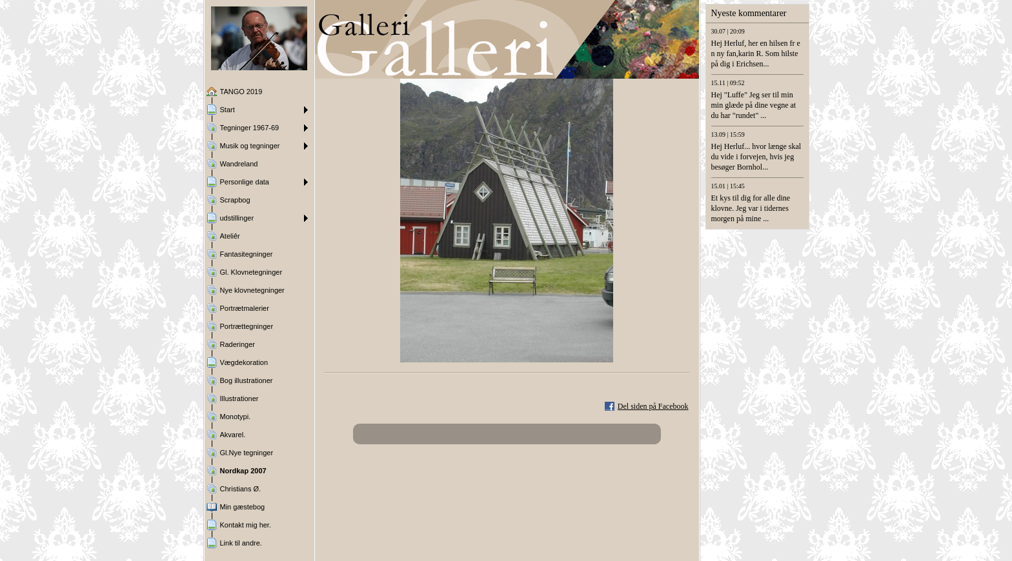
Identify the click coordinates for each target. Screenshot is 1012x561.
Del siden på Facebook (653, 406)
